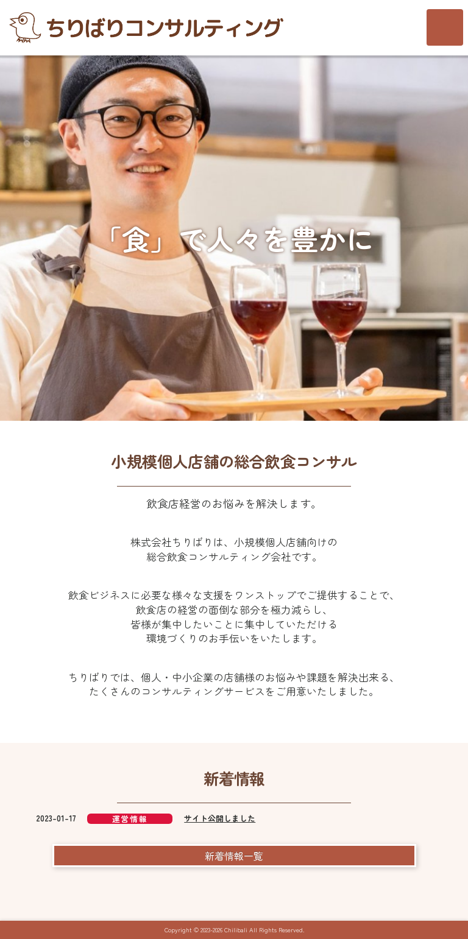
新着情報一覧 (234, 855)
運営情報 (129, 819)
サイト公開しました (219, 818)
